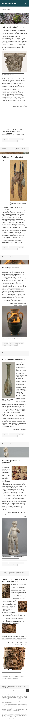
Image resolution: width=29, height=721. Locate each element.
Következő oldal (27, 690)
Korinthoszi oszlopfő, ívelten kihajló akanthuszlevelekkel (13, 72)
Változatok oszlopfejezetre (13, 27)
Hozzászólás (14, 149)
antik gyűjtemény (12, 148)
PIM (25, 515)
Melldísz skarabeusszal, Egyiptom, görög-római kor (11, 671)
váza (5, 354)
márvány (3, 149)
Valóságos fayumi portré (12, 157)
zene (9, 149)
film (23, 572)
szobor (9, 573)
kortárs (24, 256)
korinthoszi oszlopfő (10, 129)
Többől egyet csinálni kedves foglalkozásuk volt (14, 580)
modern (24, 352)
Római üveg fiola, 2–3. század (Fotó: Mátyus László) (7, 400)
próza (7, 149)
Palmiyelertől (9, 132)
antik (24, 148)
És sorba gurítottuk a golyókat (11, 462)
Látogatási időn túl (9, 3)
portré (3, 258)
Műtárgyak (19, 148)
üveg (6, 445)
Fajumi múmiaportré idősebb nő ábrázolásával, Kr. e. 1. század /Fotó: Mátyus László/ (18, 203)
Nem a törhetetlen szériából (14, 359)
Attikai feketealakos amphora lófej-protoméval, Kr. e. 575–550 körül (14, 338)
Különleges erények (10, 268)
